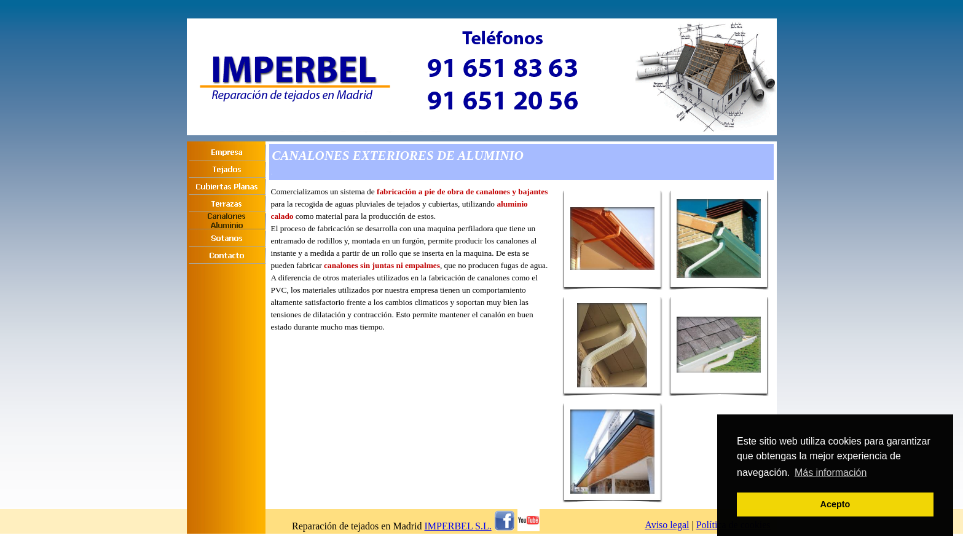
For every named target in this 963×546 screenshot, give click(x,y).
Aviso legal (667, 525)
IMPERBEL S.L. (458, 526)
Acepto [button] (835, 504)
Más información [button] (831, 472)
